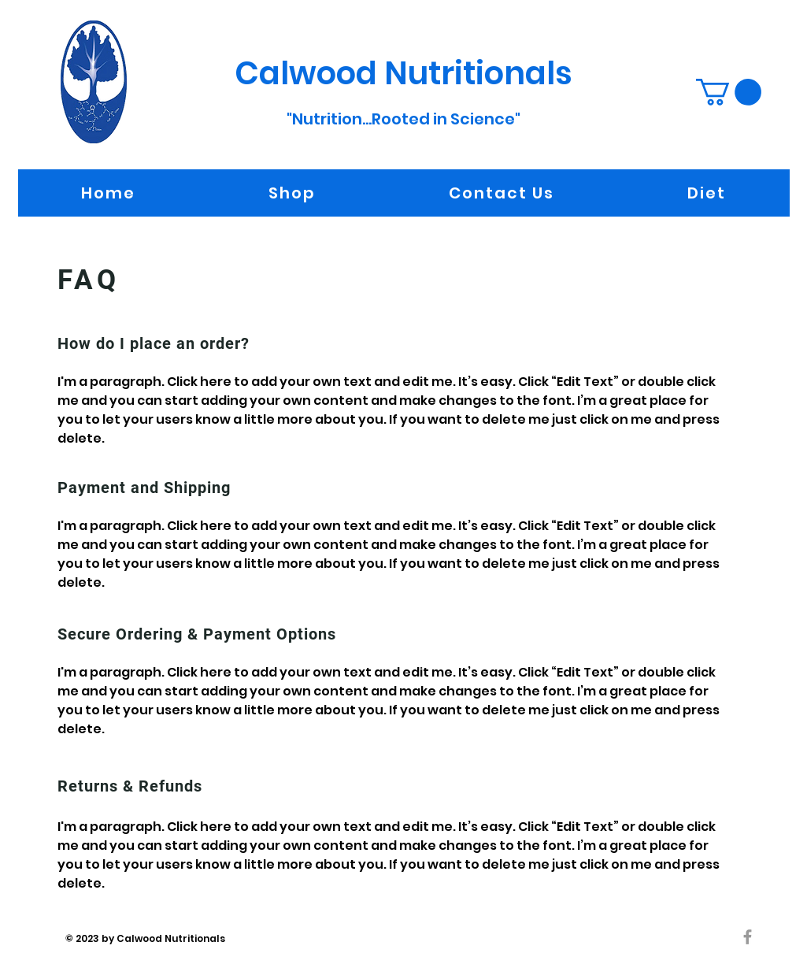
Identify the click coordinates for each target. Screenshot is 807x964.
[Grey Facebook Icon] (747, 937)
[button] (728, 92)
